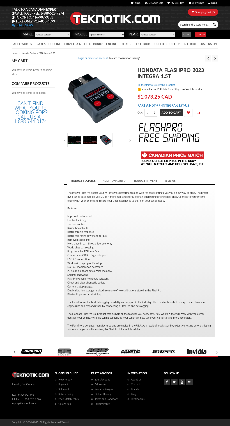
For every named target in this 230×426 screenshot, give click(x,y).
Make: (28, 34)
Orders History (103, 394)
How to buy (65, 379)
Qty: (140, 112)
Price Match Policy (68, 398)
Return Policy (65, 394)
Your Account (102, 379)
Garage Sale (64, 403)
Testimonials (137, 398)
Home (14, 53)
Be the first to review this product (156, 84)
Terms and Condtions (106, 398)
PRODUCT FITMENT (145, 180)
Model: (81, 34)
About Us (136, 379)
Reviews (170, 180)
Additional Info (114, 180)
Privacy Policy (102, 403)
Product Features (83, 180)
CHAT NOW (22, 25)
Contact (135, 384)
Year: (134, 34)
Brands (135, 389)
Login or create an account (93, 58)
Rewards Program (104, 389)
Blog (133, 394)
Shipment (63, 389)
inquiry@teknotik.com (24, 403)
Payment (63, 384)
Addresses (100, 384)
